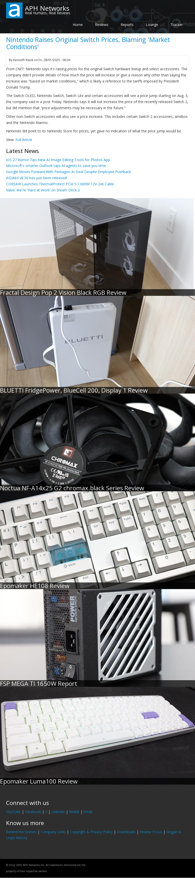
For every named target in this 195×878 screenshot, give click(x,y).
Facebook (33, 811)
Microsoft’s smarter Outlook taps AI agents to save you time (56, 165)
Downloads (126, 831)
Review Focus (151, 831)
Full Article (23, 139)
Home (78, 24)
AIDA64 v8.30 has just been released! (36, 177)
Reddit (74, 811)
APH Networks (47, 8)
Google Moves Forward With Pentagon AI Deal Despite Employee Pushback (68, 171)
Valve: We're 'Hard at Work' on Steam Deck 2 (43, 190)
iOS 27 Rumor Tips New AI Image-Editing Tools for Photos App (58, 159)
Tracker (176, 24)
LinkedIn (58, 811)
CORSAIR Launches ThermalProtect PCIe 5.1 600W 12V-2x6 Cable (60, 184)
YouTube (13, 811)
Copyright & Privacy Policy (91, 831)
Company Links (53, 831)
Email (88, 811)
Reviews (101, 24)
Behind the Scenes (21, 831)
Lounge (152, 24)
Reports (127, 24)
